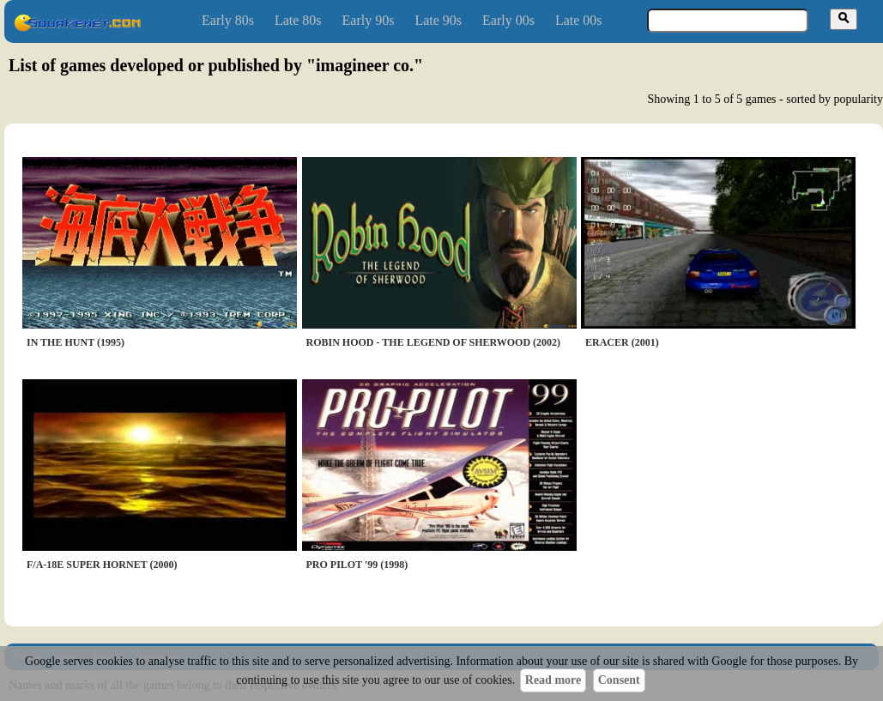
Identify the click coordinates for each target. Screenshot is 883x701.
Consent (619, 680)
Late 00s (578, 20)
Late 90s (438, 20)
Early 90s (368, 20)
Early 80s (228, 20)
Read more (553, 680)
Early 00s (508, 20)
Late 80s (298, 20)
